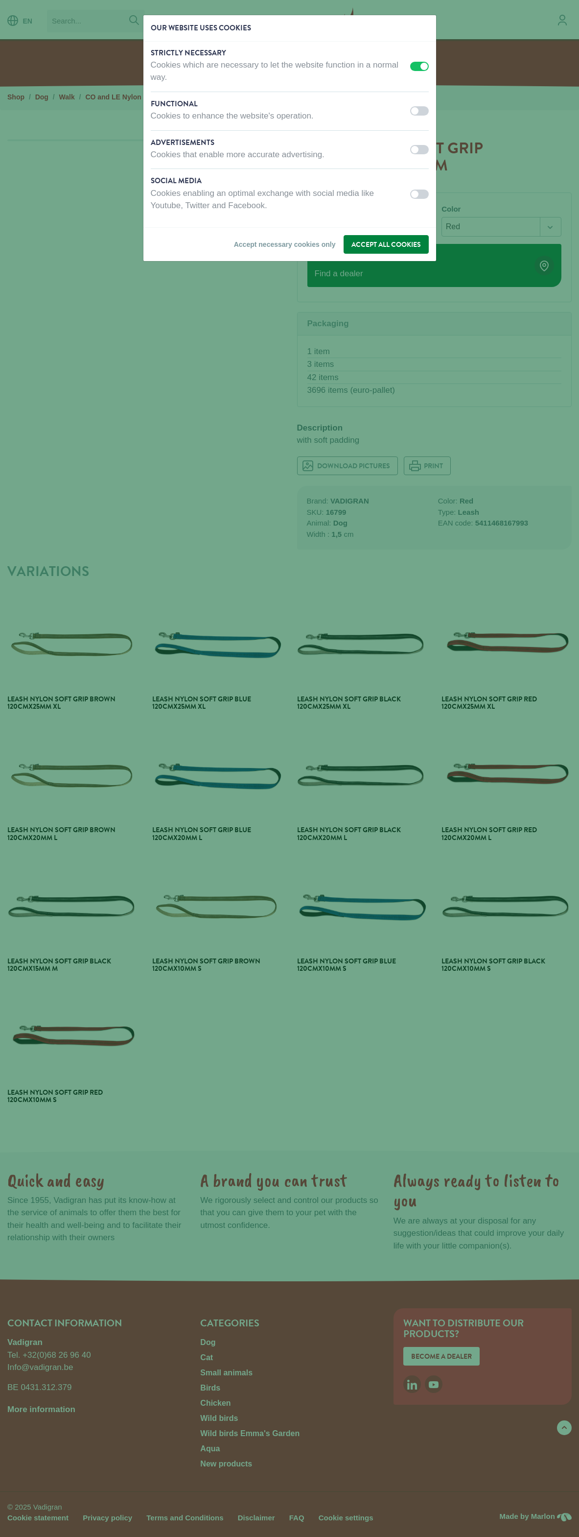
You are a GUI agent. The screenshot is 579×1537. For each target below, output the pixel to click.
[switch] (419, 66)
